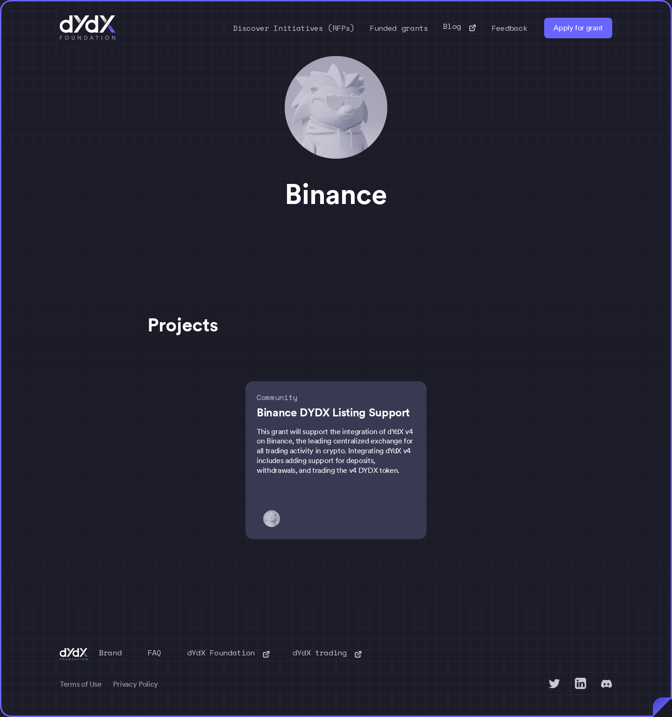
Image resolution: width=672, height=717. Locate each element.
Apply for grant (578, 27)
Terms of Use (81, 684)
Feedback (509, 28)
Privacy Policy (135, 684)
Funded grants (399, 28)
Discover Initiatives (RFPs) (294, 28)
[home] (88, 28)
